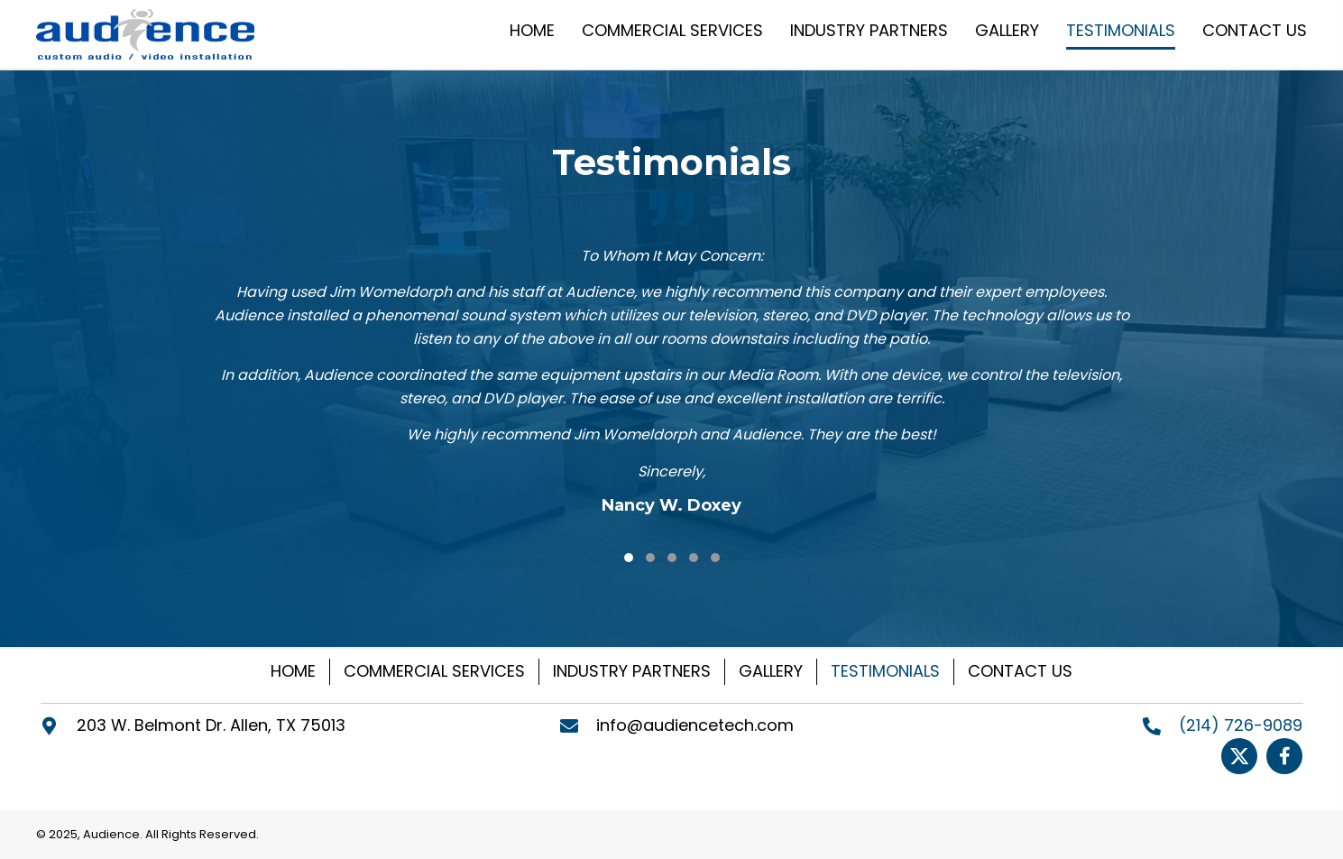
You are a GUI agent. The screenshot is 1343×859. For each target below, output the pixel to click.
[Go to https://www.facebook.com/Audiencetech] (1284, 756)
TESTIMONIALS (885, 671)
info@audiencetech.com (695, 725)
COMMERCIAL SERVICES (434, 671)
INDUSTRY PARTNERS (632, 671)
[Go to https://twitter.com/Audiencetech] (1239, 756)
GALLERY (771, 671)
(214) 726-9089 (1240, 725)
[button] (628, 558)
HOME (293, 671)
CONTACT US (1020, 671)
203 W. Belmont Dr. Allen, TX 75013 (211, 725)
